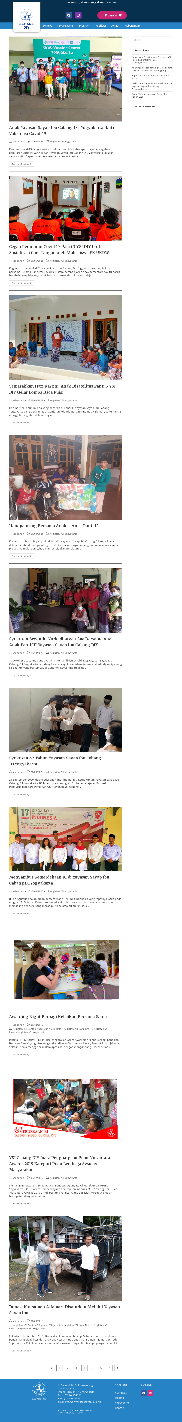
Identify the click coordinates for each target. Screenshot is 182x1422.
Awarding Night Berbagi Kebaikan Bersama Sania (58, 1016)
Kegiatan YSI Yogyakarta (63, 141)
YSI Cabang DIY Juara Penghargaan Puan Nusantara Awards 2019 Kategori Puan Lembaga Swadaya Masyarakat (59, 1163)
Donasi (115, 25)
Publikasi (101, 25)
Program (85, 25)
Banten (111, 2)
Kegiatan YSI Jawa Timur (78, 1028)
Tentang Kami (65, 25)
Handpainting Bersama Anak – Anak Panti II (53, 525)
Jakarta (84, 2)
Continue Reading (23, 163)
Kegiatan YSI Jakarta (49, 1028)
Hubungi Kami (133, 25)
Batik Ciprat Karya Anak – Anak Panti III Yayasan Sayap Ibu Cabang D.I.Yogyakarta (152, 86)
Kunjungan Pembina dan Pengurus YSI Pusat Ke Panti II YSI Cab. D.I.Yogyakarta (151, 60)
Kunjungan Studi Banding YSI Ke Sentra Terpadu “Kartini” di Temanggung (152, 69)
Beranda (47, 25)
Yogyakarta (98, 2)
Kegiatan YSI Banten (24, 1028)
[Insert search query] (152, 40)
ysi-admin (18, 141)
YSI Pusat (72, 2)
